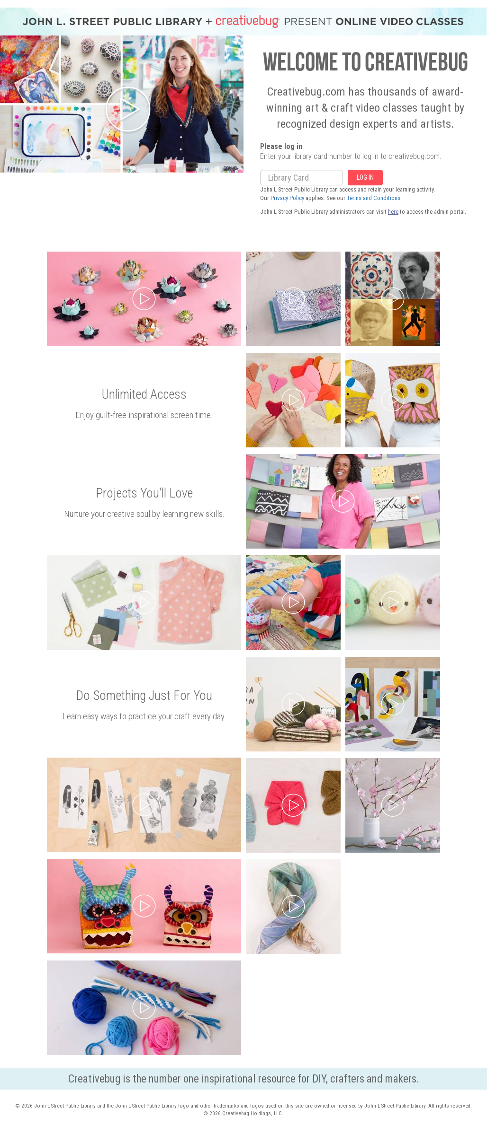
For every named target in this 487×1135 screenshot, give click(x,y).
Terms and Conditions (373, 197)
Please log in (281, 146)
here (393, 211)
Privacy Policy (287, 197)
